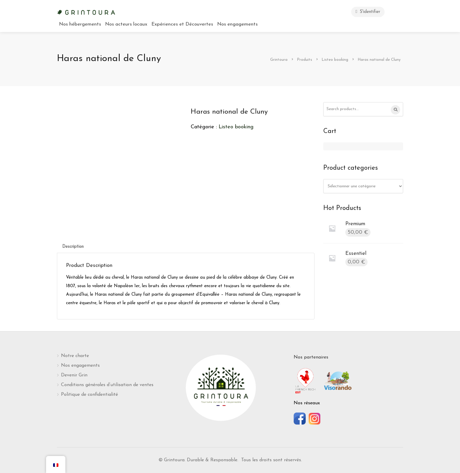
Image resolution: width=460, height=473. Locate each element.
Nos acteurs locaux (126, 24)
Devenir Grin (74, 375)
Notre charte (75, 356)
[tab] (73, 247)
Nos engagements (237, 24)
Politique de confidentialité (89, 394)
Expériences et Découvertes (182, 24)
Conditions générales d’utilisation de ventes (107, 385)
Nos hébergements (80, 24)
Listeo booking (236, 127)
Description (73, 247)
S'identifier (368, 11)
